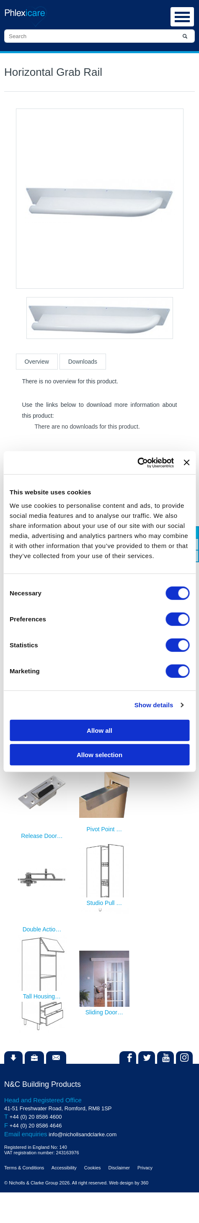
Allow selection (99, 754)
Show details (153, 704)
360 (144, 1182)
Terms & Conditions (24, 1167)
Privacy (144, 1167)
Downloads (82, 361)
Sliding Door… (104, 1012)
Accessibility (64, 1167)
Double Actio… (42, 929)
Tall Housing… (42, 996)
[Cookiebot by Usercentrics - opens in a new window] (137, 462)
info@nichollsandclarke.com (82, 1134)
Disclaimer (119, 1167)
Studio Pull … (104, 903)
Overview (37, 361)
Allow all (99, 730)
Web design (121, 1182)
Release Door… (42, 836)
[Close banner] (186, 462)
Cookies (92, 1167)
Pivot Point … (104, 829)
